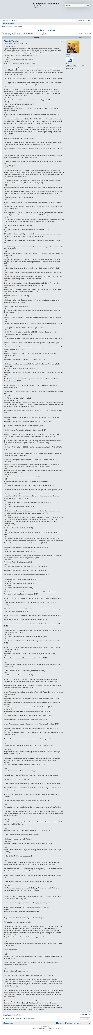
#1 (4, 43)
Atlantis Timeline (46, 30)
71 (70, 64)
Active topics (18, 26)
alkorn (68, 54)
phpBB (40, 1028)
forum (51, 1026)
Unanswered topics (7, 26)
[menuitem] (14, 20)
